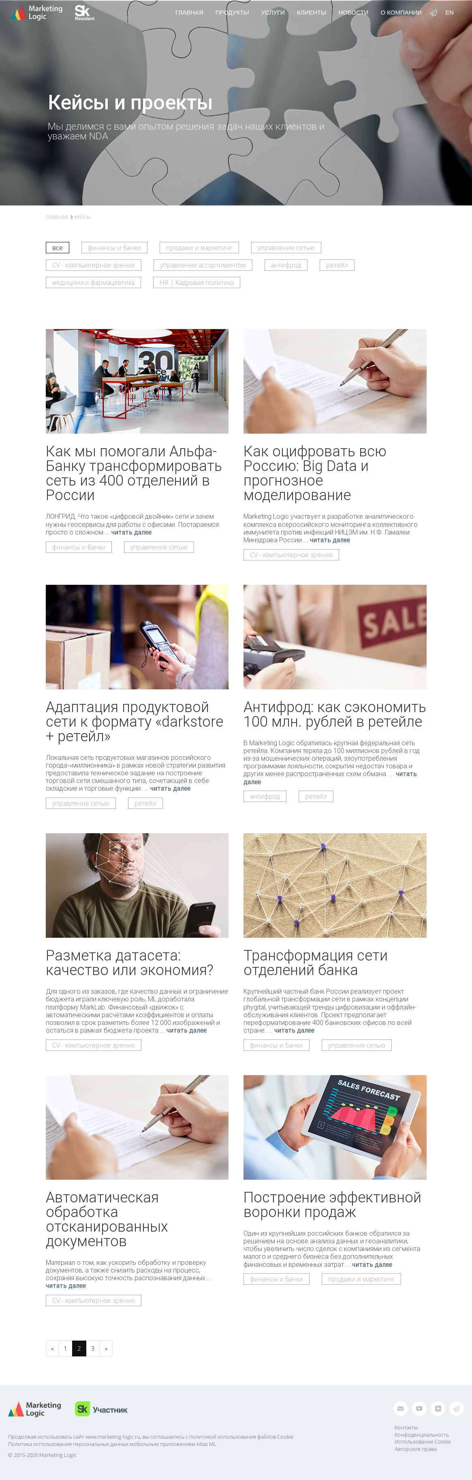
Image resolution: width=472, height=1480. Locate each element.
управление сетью (286, 247)
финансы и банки (114, 247)
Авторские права (416, 1448)
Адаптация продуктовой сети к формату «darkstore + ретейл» (134, 721)
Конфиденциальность (422, 1434)
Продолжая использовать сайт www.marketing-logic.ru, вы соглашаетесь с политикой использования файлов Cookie (150, 1436)
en (449, 12)
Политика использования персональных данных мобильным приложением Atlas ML (112, 1444)
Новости (353, 12)
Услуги (273, 12)
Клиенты (312, 12)
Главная (189, 12)
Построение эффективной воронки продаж (332, 1204)
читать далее (131, 532)
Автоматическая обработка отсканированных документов (107, 1219)
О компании (401, 12)
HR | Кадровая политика (197, 282)
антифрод (286, 265)
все (57, 247)
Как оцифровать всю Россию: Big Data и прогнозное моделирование (315, 473)
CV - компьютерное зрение (93, 265)
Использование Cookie (423, 1441)
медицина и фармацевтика (93, 282)
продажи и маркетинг (199, 247)
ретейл (337, 265)
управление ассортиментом (203, 265)
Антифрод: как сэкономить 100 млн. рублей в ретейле (334, 714)
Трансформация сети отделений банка (315, 962)
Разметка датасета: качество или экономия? (130, 962)
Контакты (406, 1427)
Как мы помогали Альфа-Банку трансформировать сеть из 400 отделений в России (134, 473)
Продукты (232, 12)
